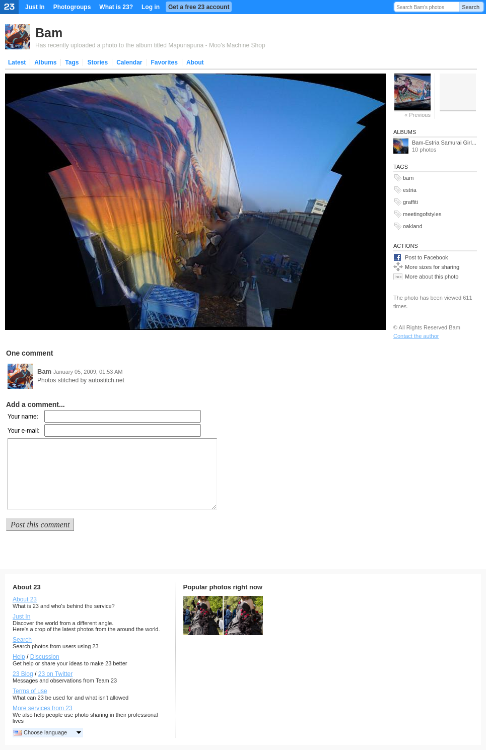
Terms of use (30, 691)
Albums (45, 62)
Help (19, 656)
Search (470, 7)
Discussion (44, 656)
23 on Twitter (55, 673)
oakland (413, 226)
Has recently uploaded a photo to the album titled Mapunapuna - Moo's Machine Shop (150, 45)
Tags (72, 62)
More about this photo (431, 277)
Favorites (164, 62)
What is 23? (116, 7)
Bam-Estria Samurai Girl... (444, 143)
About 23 (25, 599)
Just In (35, 7)
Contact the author (416, 336)
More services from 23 (43, 708)
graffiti (410, 202)
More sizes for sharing (432, 267)
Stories (97, 62)
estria (409, 190)
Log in (151, 7)
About (195, 62)
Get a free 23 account (198, 7)
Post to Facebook (426, 257)
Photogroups (72, 7)
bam (408, 178)
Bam (48, 33)
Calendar (129, 62)
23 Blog (23, 673)
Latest (17, 62)
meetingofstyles (422, 214)
